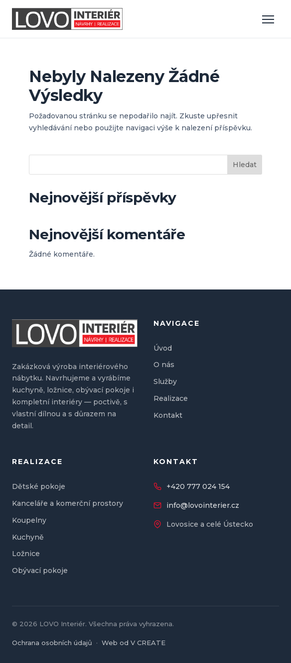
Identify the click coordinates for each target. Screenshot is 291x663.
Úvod (162, 348)
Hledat (245, 164)
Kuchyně (28, 537)
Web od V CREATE (133, 643)
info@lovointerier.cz (202, 505)
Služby (165, 381)
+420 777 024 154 (198, 486)
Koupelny (29, 520)
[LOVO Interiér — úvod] (67, 19)
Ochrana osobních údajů (52, 643)
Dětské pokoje (38, 486)
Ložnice (26, 553)
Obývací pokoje (40, 570)
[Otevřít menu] (268, 19)
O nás (163, 364)
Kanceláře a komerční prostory (67, 503)
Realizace (170, 398)
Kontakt (167, 415)
